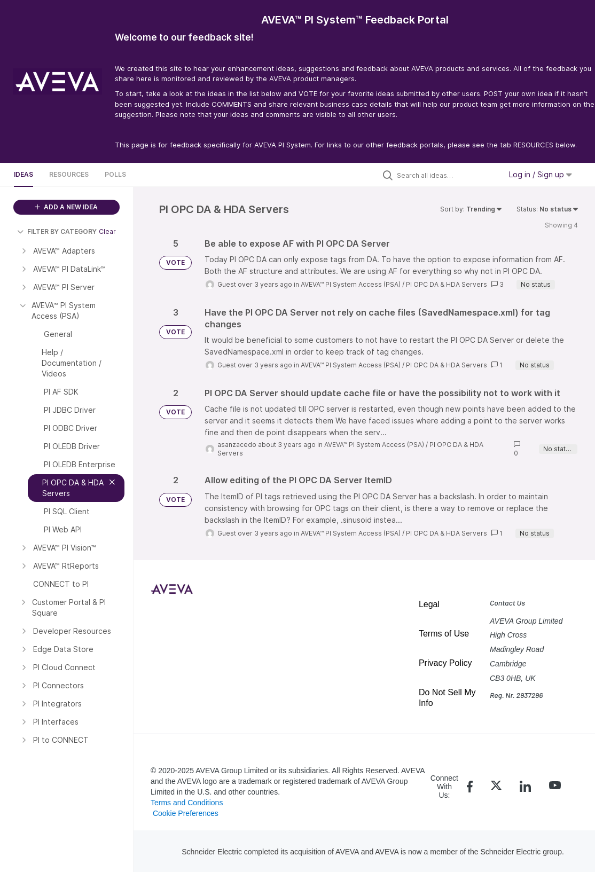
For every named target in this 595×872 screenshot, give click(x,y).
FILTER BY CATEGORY (57, 231)
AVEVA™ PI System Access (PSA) (351, 284)
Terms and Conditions (187, 802)
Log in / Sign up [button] (540, 174)
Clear (107, 231)
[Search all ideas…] (446, 175)
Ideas (23, 174)
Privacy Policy (445, 662)
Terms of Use (444, 633)
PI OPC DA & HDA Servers (446, 284)
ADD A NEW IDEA (66, 207)
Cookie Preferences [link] (185, 813)
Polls (115, 174)
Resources (69, 174)
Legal (429, 604)
